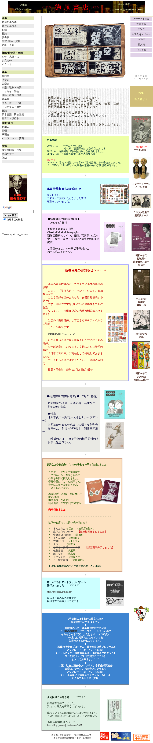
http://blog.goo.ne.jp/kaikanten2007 (64, 725)
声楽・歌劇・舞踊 (11, 87)
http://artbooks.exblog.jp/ (57, 591)
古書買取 (141, 24)
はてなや (58, 553)
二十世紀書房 (60, 560)
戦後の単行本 (9, 26)
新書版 (5, 37)
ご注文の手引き (141, 19)
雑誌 (4, 33)
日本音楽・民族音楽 (13, 114)
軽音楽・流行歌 (10, 118)
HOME (141, 39)
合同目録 (141, 50)
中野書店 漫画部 (62, 535)
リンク (141, 29)
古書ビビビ (59, 541)
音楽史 (5, 83)
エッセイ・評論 (10, 91)
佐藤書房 (58, 550)
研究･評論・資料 (11, 41)
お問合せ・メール (141, 34)
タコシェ (58, 544)
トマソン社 (59, 557)
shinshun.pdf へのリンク (61, 333)
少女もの (7, 60)
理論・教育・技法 (11, 95)
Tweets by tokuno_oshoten (15, 234)
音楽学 (5, 99)
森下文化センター (63, 531)
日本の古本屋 (69, 631)
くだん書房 (59, 538)
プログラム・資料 (11, 107)
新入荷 (141, 44)
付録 (4, 29)
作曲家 (5, 76)
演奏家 (5, 80)
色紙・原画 (8, 45)
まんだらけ (59, 528)
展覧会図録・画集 (11, 150)
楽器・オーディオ (11, 103)
